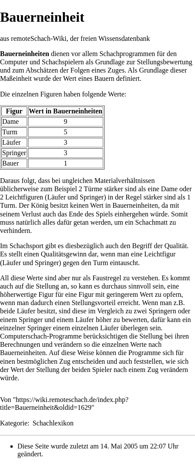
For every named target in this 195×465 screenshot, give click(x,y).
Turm (9, 132)
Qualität (176, 245)
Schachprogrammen (127, 53)
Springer (14, 152)
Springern (162, 311)
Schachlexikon (53, 423)
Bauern (104, 78)
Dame (10, 121)
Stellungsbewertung (164, 62)
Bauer (10, 163)
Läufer (11, 142)
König (39, 205)
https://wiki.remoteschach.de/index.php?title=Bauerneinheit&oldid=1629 (64, 403)
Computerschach (23, 336)
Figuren (51, 94)
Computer (14, 62)
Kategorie (13, 423)
